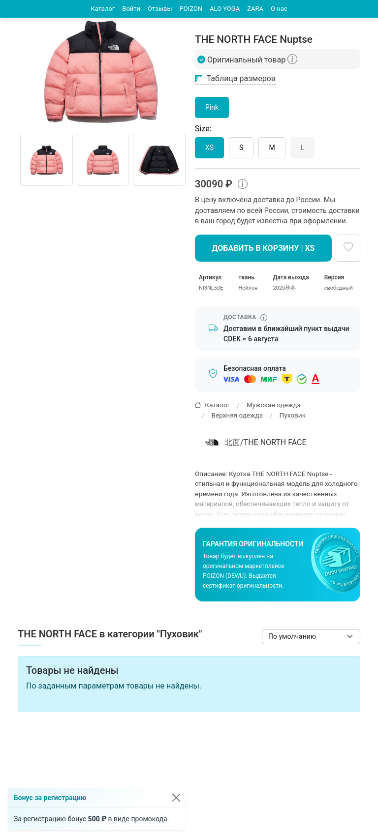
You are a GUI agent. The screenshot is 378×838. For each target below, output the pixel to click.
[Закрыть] (176, 798)
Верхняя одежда (237, 415)
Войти (131, 8)
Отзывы (160, 8)
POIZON (191, 8)
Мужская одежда (274, 405)
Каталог (103, 8)
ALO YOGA (225, 8)
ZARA (255, 8)
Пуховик (293, 415)
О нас (279, 8)
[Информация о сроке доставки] (263, 317)
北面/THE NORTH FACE (254, 442)
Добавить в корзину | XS (263, 248)
